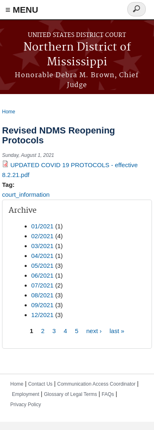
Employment (25, 394)
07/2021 (42, 285)
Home (8, 112)
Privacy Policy (25, 404)
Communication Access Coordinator (96, 384)
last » (117, 330)
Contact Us (40, 384)
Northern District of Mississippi (77, 55)
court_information (26, 194)
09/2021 (42, 304)
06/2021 (42, 275)
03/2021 (42, 245)
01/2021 (42, 226)
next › (94, 330)
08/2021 (42, 295)
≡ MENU (21, 9)
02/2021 (42, 235)
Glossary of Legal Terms (70, 394)
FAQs (108, 394)
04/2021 (42, 255)
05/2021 (42, 265)
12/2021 (42, 314)
